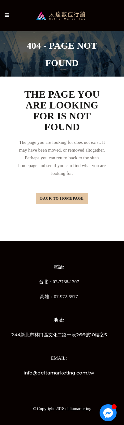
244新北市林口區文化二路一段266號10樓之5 (59, 335)
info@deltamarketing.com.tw (59, 373)
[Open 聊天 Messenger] (108, 412)
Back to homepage (62, 198)
